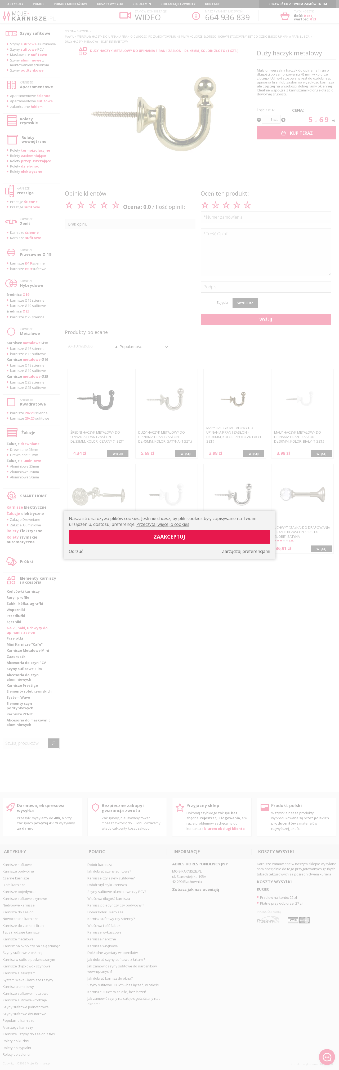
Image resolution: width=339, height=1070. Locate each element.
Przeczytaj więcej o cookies (162, 524)
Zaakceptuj (169, 536)
